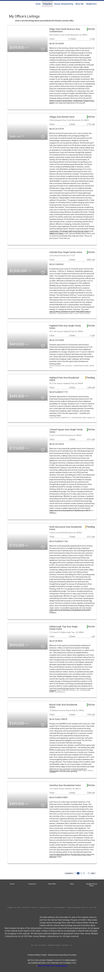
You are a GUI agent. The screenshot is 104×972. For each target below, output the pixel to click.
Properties (47, 4)
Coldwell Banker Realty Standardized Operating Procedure (52, 955)
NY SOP (93, 907)
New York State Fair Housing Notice (52, 966)
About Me (79, 4)
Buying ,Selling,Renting (63, 4)
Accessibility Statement (52, 907)
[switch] (43, 48)
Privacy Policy (30, 907)
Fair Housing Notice (78, 907)
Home (38, 4)
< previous (69, 873)
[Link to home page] (8, 4)
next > (93, 873)
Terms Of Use (14, 907)
